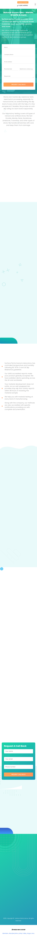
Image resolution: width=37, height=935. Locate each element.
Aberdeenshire (13, 933)
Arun (32, 933)
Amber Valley (22, 933)
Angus (29, 933)
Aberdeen (5, 933)
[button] (35, 4)
